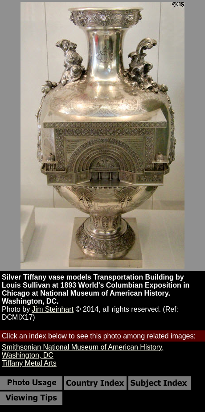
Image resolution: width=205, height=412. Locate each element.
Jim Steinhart (53, 309)
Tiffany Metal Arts (29, 363)
